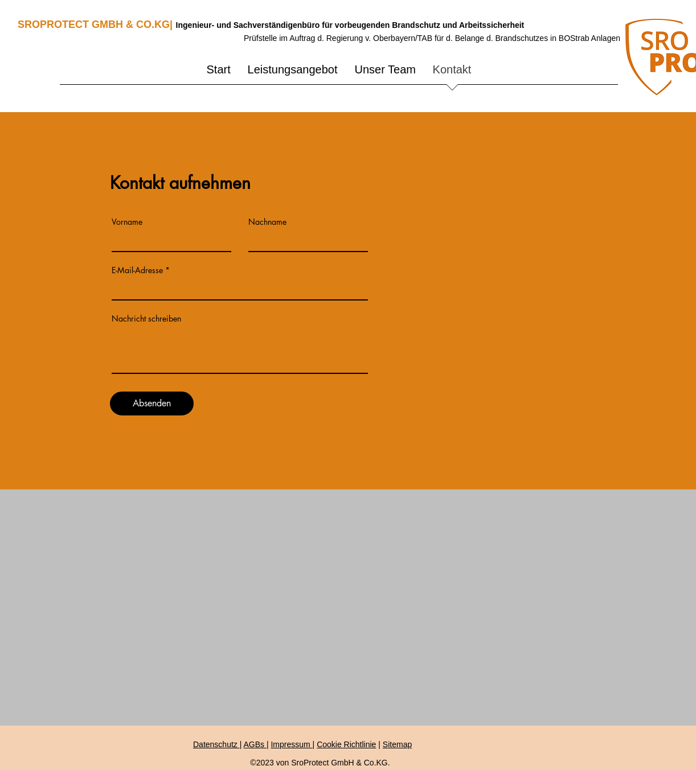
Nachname (267, 222)
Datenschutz (216, 744)
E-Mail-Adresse (137, 270)
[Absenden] (152, 403)
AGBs (254, 744)
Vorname (127, 222)
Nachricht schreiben (146, 319)
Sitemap (397, 744)
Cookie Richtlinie (346, 744)
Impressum (291, 744)
